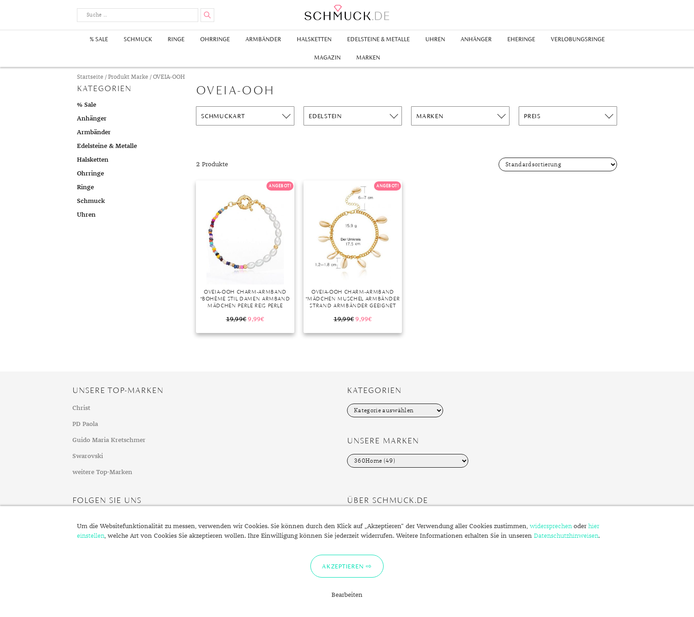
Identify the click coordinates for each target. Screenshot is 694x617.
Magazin (327, 57)
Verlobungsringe (578, 39)
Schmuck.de (347, 13)
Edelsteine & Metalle (378, 39)
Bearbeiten (347, 595)
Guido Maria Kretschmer (109, 440)
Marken (368, 57)
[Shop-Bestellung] (558, 164)
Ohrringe (215, 39)
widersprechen (551, 526)
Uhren (435, 39)
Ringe (176, 39)
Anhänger (476, 39)
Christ (81, 408)
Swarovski (87, 456)
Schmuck (138, 39)
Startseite (90, 77)
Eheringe (521, 39)
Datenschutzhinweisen (566, 536)
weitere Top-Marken (102, 472)
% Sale (99, 39)
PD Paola (85, 424)
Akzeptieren (342, 566)
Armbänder (263, 39)
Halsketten (314, 39)
